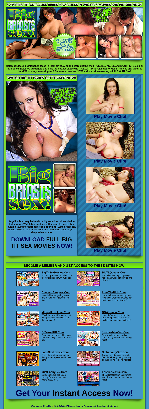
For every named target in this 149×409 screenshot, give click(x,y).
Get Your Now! (74, 393)
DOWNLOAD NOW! (41, 242)
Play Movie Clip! (110, 114)
